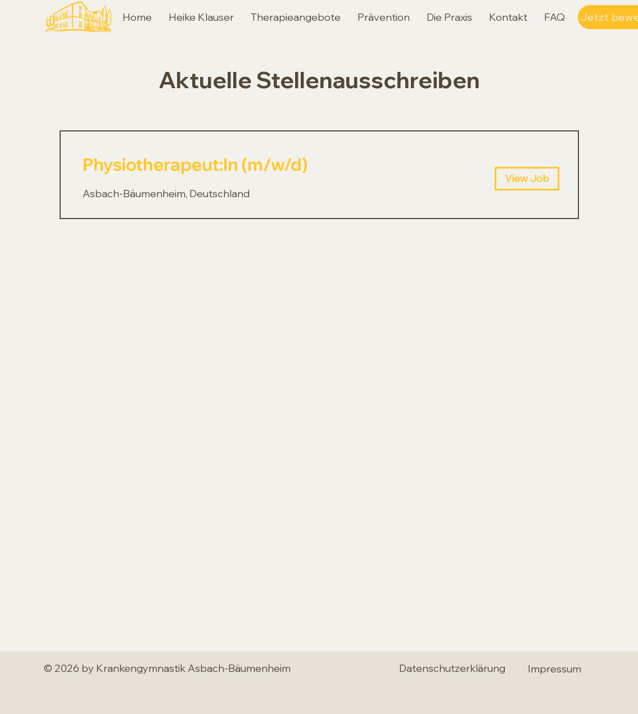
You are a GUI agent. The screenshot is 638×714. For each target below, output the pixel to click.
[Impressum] (555, 668)
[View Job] (527, 178)
